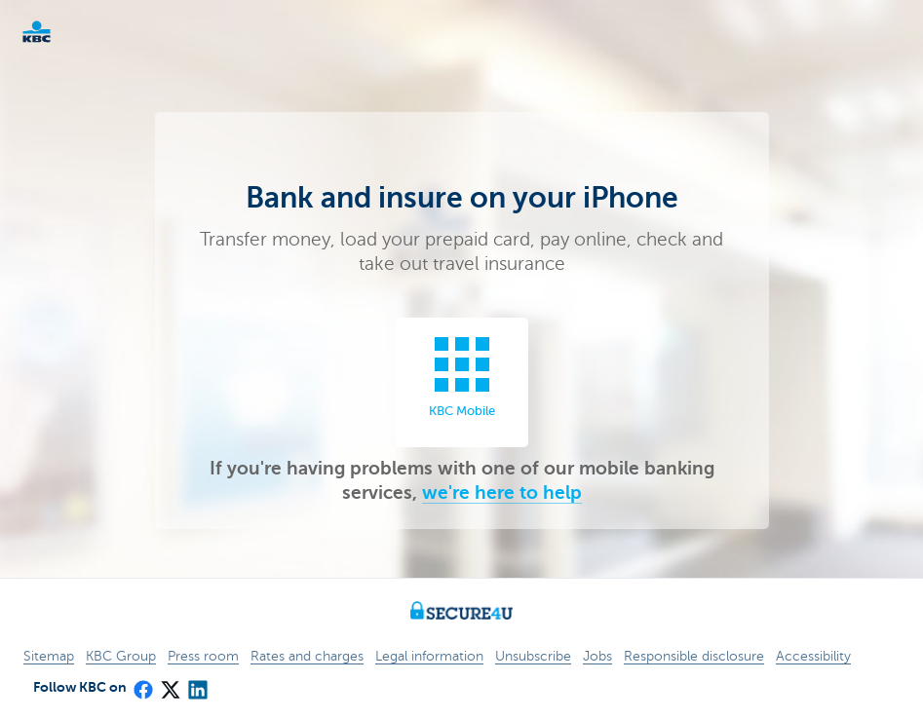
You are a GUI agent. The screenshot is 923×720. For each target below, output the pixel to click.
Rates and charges (307, 656)
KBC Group (121, 656)
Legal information (429, 656)
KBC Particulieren (68, 32)
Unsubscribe (533, 656)
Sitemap (48, 656)
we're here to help (502, 492)
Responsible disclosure (694, 656)
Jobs (597, 656)
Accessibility (813, 656)
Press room (203, 656)
